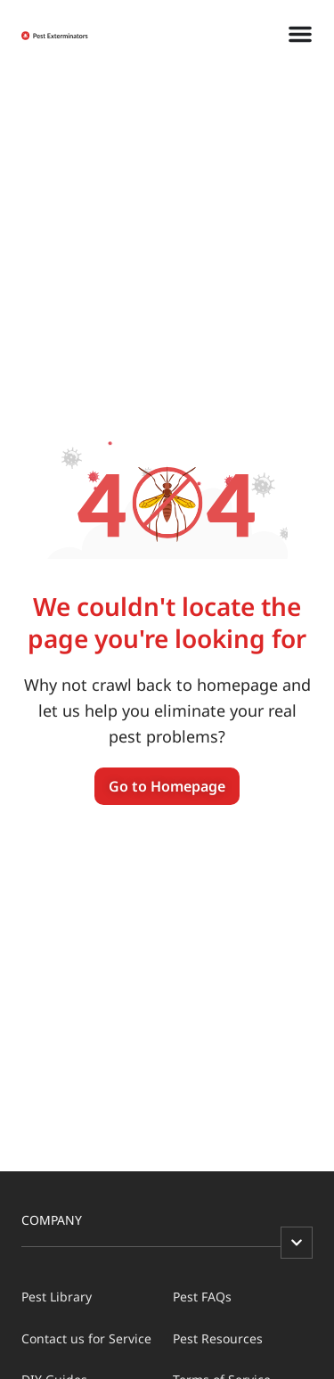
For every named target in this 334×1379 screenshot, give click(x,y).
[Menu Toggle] (300, 33)
